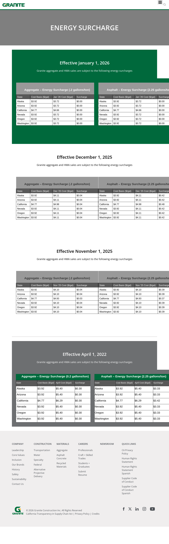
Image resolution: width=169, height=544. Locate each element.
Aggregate (62, 475)
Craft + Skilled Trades (85, 482)
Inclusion (17, 485)
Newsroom (121, 4)
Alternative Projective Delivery (39, 498)
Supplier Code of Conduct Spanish (129, 515)
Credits (96, 539)
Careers (105, 4)
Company (52, 4)
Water (37, 480)
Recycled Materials (61, 490)
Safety (15, 499)
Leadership (18, 475)
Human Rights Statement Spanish (129, 496)
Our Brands (18, 490)
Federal (38, 490)
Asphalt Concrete (61, 482)
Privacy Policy (82, 539)
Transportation (42, 475)
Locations (137, 4)
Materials (89, 4)
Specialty (38, 485)
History (16, 495)
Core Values (18, 480)
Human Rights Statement (129, 485)
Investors (154, 4)
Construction (70, 4)
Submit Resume (82, 498)
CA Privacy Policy (127, 477)
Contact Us (18, 509)
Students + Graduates (84, 490)
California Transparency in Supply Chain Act (49, 539)
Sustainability (19, 504)
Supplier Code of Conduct (129, 505)
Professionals (85, 475)
